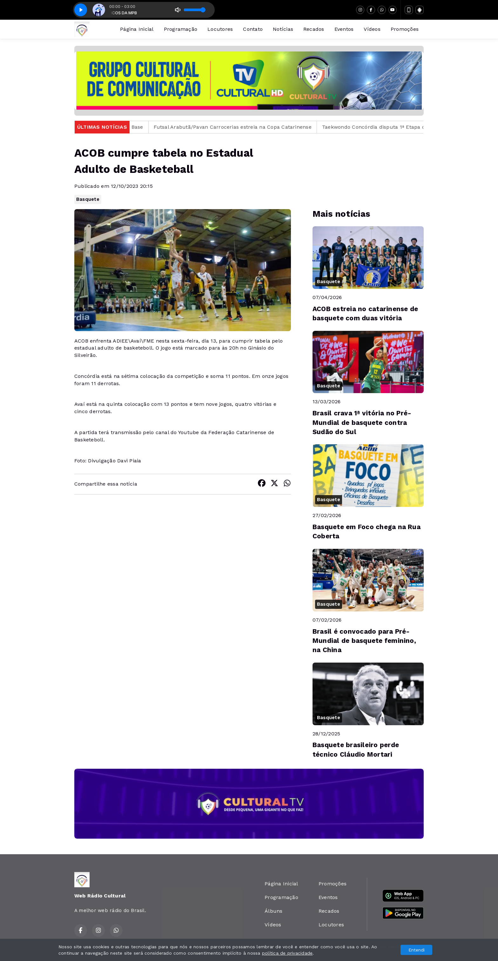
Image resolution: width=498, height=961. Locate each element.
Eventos (344, 29)
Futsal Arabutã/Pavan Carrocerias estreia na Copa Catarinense (241, 127)
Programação (181, 29)
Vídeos (372, 29)
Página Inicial (136, 29)
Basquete (87, 199)
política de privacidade (287, 953)
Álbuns (273, 911)
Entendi (416, 949)
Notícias (283, 29)
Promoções (405, 29)
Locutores (220, 29)
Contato (253, 29)
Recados (313, 29)
